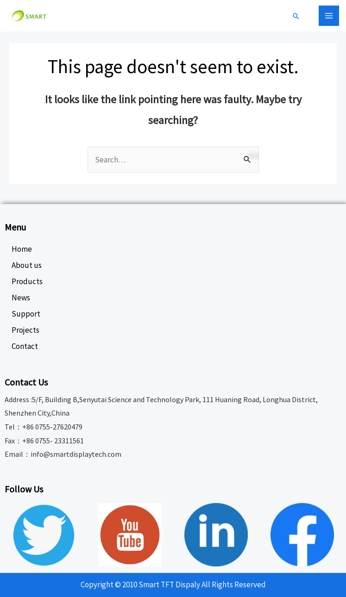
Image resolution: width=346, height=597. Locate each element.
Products (27, 281)
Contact (25, 346)
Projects (25, 330)
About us (27, 265)
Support (26, 314)
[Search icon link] (296, 17)
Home (22, 249)
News (21, 297)
